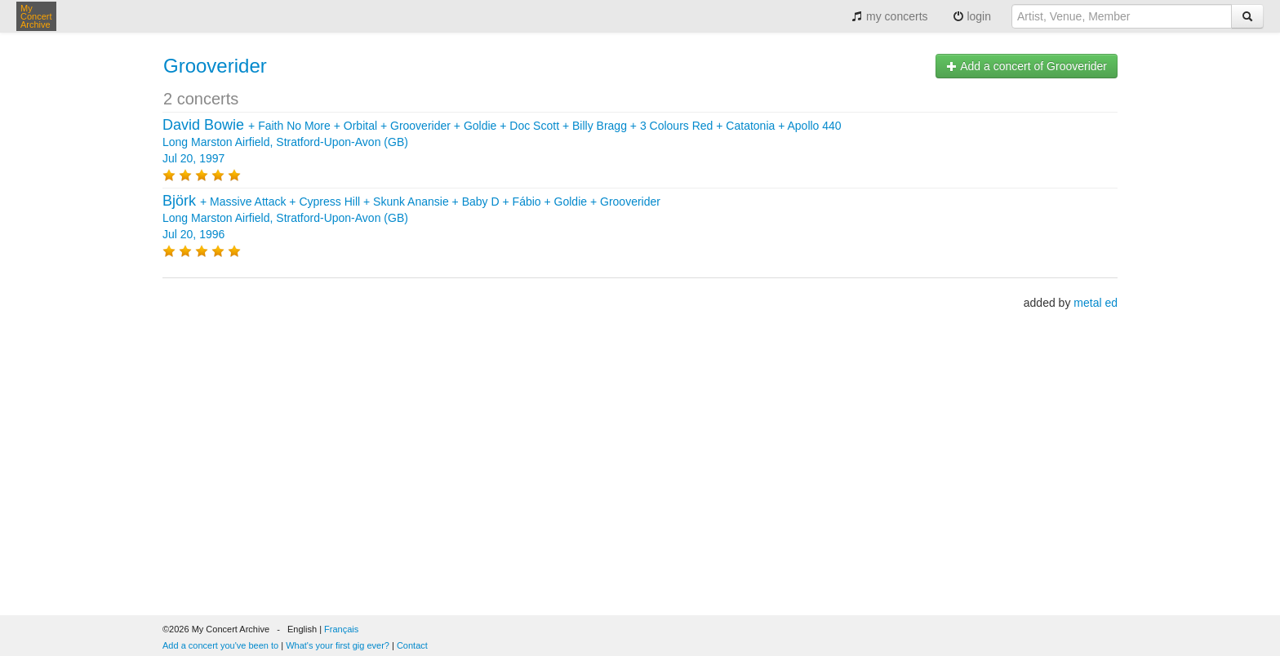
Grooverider (215, 66)
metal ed (1095, 302)
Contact (412, 645)
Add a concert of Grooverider (1026, 66)
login (972, 16)
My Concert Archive (36, 16)
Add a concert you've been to (220, 645)
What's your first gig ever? (337, 645)
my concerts (889, 16)
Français (341, 629)
